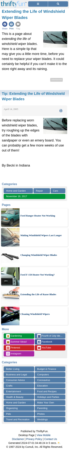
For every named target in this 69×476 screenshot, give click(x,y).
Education (42, 385)
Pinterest (13, 348)
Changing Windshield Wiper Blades (38, 255)
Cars (55, 190)
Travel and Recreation (17, 419)
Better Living (12, 369)
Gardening (14, 336)
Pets (8, 414)
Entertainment (13, 391)
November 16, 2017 (16, 196)
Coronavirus (43, 380)
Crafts (9, 385)
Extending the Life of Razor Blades (38, 294)
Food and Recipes (47, 391)
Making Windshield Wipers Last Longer (41, 235)
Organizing (12, 408)
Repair (39, 190)
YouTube (44, 348)
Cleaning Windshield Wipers (35, 314)
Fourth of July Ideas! (50, 336)
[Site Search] (58, 4)
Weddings (42, 419)
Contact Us (50, 439)
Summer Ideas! (16, 342)
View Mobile (44, 435)
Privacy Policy (34, 439)
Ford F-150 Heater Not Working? (37, 274)
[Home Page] (13, 2)
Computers (43, 374)
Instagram (13, 354)
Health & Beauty (14, 397)
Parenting (42, 408)
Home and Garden (16, 190)
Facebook (44, 342)
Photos (41, 414)
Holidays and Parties (48, 397)
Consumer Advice (15, 380)
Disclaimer (18, 439)
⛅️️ (59, 442)
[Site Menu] (38, 4)
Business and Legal (16, 374)
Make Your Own (45, 402)
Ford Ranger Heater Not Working (37, 215)
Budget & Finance (46, 369)
